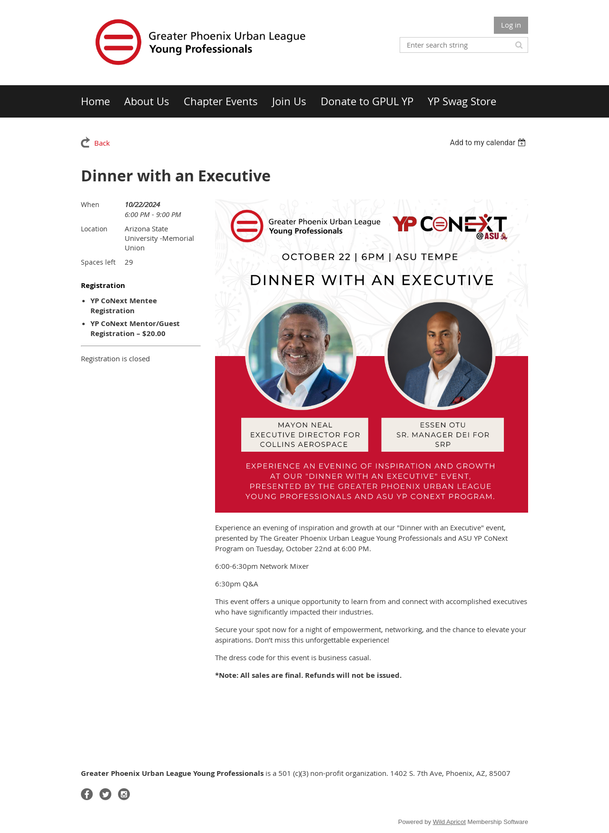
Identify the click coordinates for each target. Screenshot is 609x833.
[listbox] (489, 143)
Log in (511, 25)
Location (94, 228)
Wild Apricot (449, 821)
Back (102, 143)
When (90, 204)
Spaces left (98, 262)
